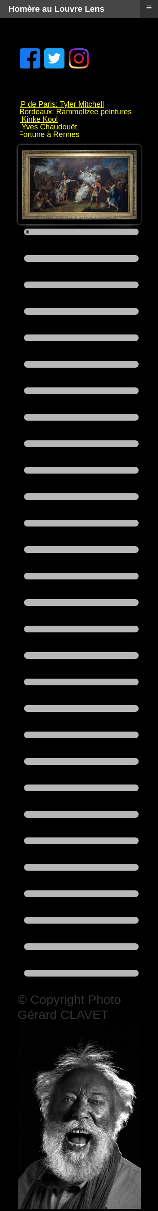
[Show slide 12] (81, 523)
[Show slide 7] (81, 390)
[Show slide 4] (81, 311)
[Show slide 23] (81, 814)
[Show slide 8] (81, 417)
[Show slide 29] (81, 973)
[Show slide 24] (81, 840)
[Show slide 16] (81, 629)
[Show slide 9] (81, 443)
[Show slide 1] (81, 232)
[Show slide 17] (81, 655)
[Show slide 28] (81, 946)
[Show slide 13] (81, 549)
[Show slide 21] (81, 761)
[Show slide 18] (81, 682)
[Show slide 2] (81, 258)
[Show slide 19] (81, 708)
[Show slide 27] (81, 920)
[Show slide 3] (81, 285)
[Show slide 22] (81, 788)
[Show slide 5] (81, 337)
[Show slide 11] (81, 496)
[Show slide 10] (81, 470)
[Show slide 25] (81, 867)
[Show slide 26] (81, 893)
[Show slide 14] (81, 576)
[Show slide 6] (81, 364)
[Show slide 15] (81, 602)
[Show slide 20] (81, 735)
